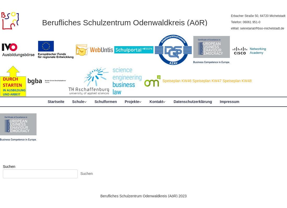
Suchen (9, 166)
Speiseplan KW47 (207, 81)
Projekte (132, 102)
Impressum (230, 102)
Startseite (56, 102)
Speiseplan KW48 (237, 81)
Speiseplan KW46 (177, 81)
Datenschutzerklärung (193, 102)
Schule (78, 102)
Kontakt (156, 102)
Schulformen (106, 102)
